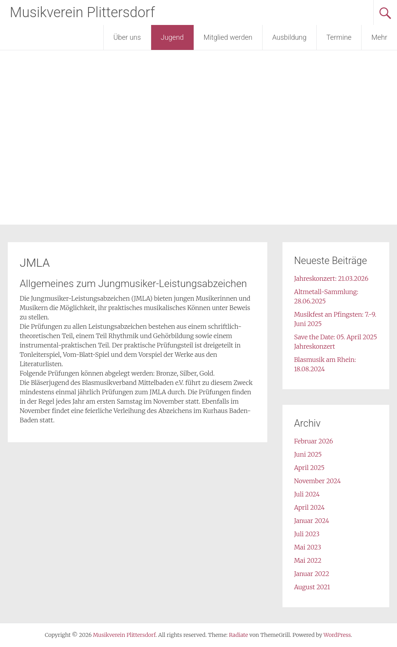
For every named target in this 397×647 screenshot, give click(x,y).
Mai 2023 (307, 547)
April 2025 (309, 468)
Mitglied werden (228, 37)
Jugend (172, 37)
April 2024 (309, 507)
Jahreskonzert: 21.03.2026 (331, 278)
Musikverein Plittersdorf (82, 12)
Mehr (379, 37)
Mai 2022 (307, 560)
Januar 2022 (311, 574)
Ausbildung (289, 37)
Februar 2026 (313, 441)
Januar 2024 (311, 521)
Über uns (127, 37)
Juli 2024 (307, 494)
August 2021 (312, 587)
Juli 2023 (306, 534)
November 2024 (317, 481)
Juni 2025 (308, 454)
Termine (338, 37)
